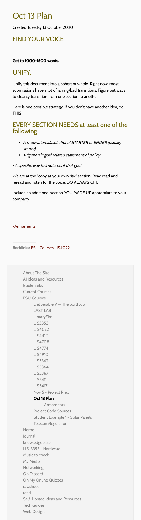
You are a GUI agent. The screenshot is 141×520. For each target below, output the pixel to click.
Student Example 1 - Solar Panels (63, 417)
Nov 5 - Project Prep (51, 392)
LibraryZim (43, 316)
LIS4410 (41, 335)
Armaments (54, 404)
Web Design (34, 511)
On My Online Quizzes (43, 480)
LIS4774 (41, 348)
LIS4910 (41, 354)
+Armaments (24, 226)
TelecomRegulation (50, 423)
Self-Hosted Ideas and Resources (52, 498)
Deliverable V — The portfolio (59, 304)
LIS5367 (41, 373)
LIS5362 (41, 360)
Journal (29, 436)
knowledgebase (37, 442)
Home (28, 429)
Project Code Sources (52, 411)
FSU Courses (34, 297)
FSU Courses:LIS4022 (50, 247)
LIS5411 (40, 379)
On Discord (33, 473)
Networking (33, 467)
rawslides (31, 486)
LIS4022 (41, 329)
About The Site (36, 272)
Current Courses (37, 291)
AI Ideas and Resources (43, 279)
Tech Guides (33, 505)
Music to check (36, 454)
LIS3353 (41, 323)
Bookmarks (33, 285)
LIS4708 (41, 341)
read (27, 492)
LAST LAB (42, 310)
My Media (31, 461)
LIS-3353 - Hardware (41, 448)
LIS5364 (41, 367)
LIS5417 (41, 385)
